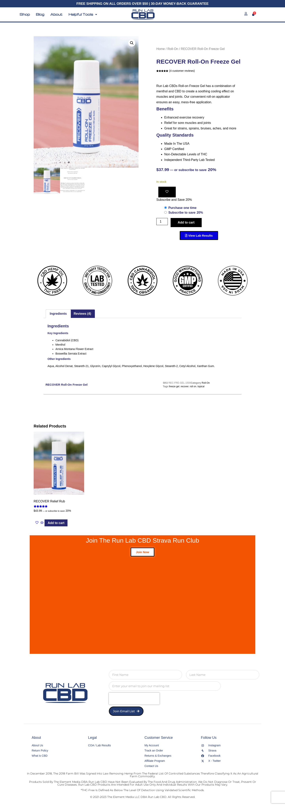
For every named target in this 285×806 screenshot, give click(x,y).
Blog (40, 14)
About (56, 14)
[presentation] (134, 699)
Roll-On (172, 49)
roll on (193, 386)
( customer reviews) (182, 70)
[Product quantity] (162, 221)
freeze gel (174, 386)
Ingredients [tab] (58, 313)
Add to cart (186, 222)
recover (184, 386)
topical (201, 386)
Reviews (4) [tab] (82, 313)
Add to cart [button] (56, 523)
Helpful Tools (82, 14)
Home (160, 49)
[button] (131, 43)
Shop (25, 14)
